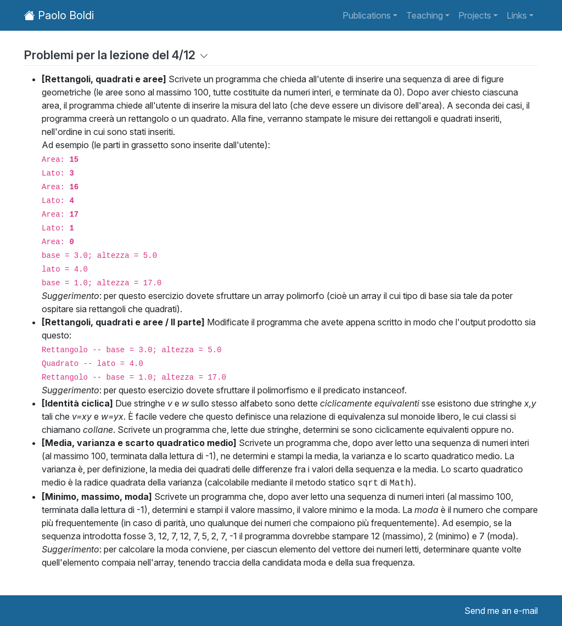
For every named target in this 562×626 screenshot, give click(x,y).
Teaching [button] (424, 15)
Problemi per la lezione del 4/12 (116, 55)
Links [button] (517, 15)
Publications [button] (366, 15)
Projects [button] (474, 15)
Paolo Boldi (59, 15)
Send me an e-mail (501, 610)
